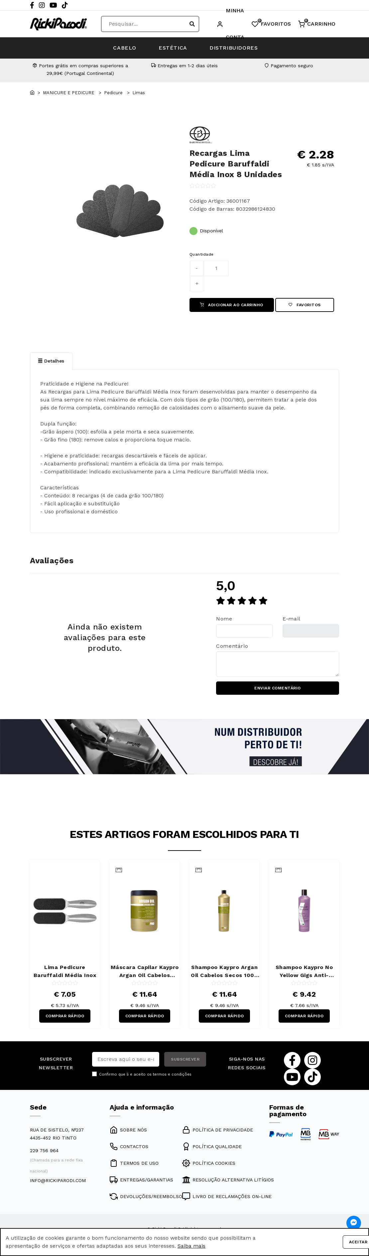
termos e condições (172, 1075)
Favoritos (305, 305)
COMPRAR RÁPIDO (65, 1016)
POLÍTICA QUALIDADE (212, 1147)
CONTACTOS (129, 1147)
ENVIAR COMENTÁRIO (277, 688)
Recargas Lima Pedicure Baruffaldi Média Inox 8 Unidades (235, 163)
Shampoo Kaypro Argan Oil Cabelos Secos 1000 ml (224, 972)
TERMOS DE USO (134, 1164)
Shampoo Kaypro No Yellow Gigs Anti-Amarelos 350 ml (304, 972)
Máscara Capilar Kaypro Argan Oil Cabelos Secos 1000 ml (145, 972)
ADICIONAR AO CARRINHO (231, 305)
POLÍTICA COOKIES (208, 1164)
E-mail (292, 619)
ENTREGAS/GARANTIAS (141, 1180)
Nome (224, 619)
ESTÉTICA (173, 48)
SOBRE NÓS (128, 1130)
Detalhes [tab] (51, 361)
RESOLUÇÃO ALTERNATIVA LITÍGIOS (228, 1180)
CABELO (124, 48)
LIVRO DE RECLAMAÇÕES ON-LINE (227, 1197)
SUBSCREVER (185, 1059)
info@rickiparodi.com (58, 1181)
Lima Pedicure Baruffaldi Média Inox (65, 971)
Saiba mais (191, 1246)
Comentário (232, 646)
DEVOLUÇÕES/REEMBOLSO (146, 1197)
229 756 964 (44, 1151)
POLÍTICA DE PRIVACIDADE (217, 1130)
